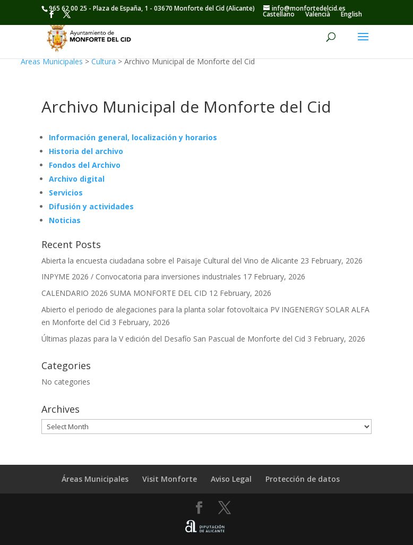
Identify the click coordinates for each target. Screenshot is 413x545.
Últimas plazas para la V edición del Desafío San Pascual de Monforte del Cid (173, 339)
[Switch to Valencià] (317, 14)
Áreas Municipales (52, 61)
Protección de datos (302, 479)
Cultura (103, 61)
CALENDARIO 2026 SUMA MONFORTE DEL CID (124, 293)
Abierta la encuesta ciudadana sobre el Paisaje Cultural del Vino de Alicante (169, 261)
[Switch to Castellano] (278, 14)
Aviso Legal (231, 479)
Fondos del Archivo (85, 165)
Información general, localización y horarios (133, 137)
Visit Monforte (169, 479)
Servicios (66, 193)
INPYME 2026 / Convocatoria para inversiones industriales (141, 276)
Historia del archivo (86, 151)
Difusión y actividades (91, 206)
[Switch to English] (351, 14)
